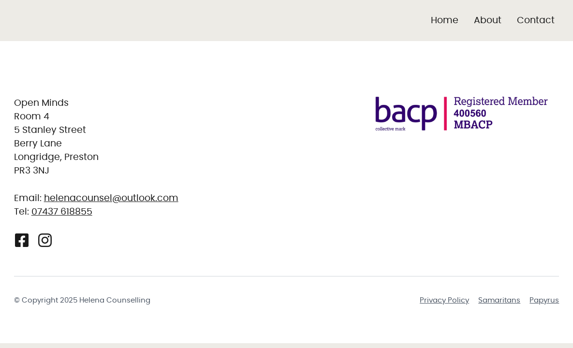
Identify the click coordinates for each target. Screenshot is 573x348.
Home (444, 20)
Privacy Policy (444, 300)
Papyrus (544, 300)
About (487, 20)
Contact (536, 20)
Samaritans (499, 300)
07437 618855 (61, 212)
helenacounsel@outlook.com (111, 198)
